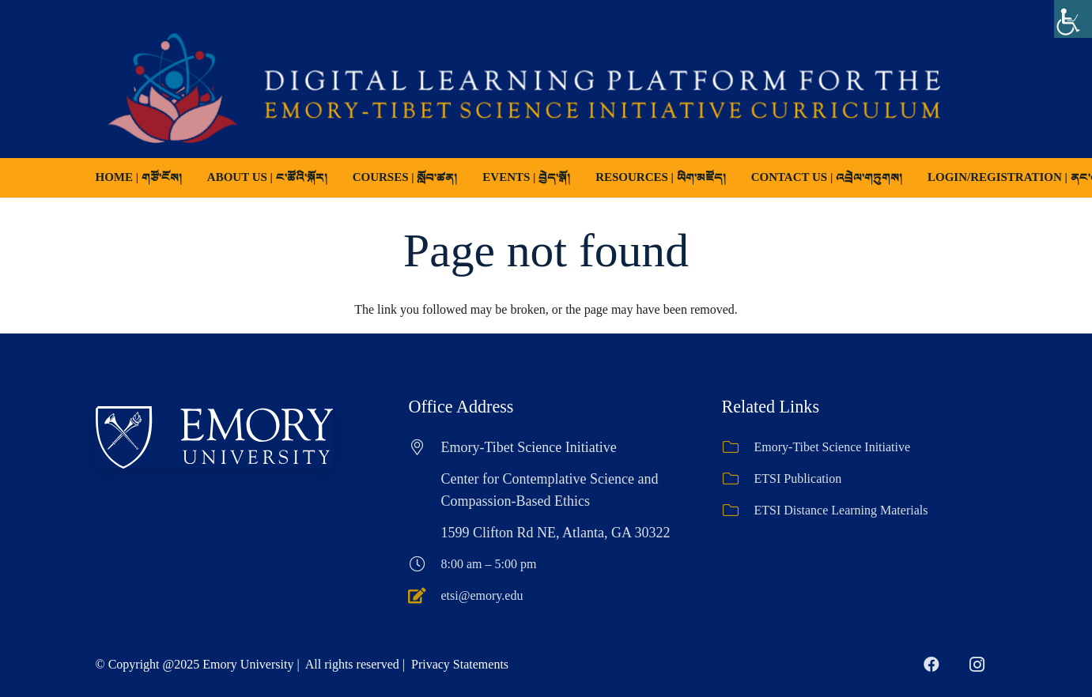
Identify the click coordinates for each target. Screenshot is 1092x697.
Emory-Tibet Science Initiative (832, 447)
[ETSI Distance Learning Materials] (738, 510)
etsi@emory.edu (482, 595)
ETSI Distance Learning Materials (841, 510)
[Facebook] (931, 664)
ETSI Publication (798, 478)
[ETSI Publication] (738, 479)
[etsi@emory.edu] (425, 596)
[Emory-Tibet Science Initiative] (738, 447)
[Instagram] (977, 664)
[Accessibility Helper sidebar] (1073, 19)
